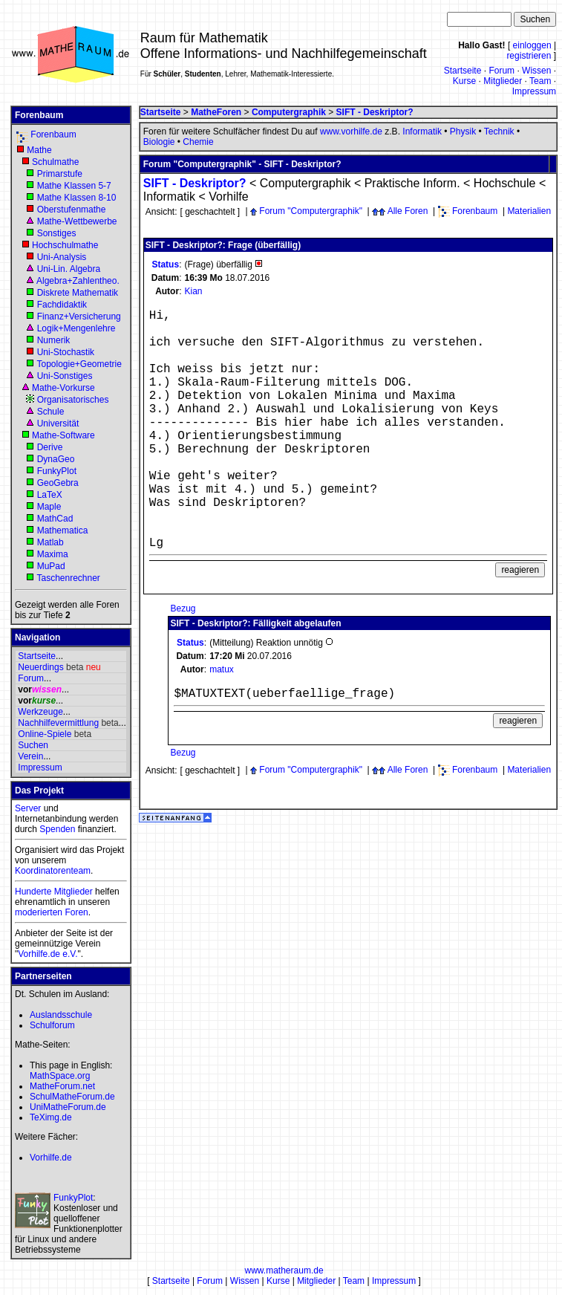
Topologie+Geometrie (78, 364)
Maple (49, 507)
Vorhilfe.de (51, 1157)
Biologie (159, 142)
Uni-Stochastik (65, 352)
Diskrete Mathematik (77, 293)
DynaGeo (56, 459)
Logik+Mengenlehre (76, 328)
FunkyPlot (56, 471)
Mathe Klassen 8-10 (77, 197)
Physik (463, 131)
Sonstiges (56, 233)
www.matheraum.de (284, 1270)
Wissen (536, 70)
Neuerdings (40, 667)
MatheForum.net (62, 1086)
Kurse (464, 81)
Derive (50, 447)
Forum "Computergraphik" (310, 211)
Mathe (39, 150)
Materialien (529, 211)
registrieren (528, 56)
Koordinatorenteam (53, 871)
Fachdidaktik (62, 304)
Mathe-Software (63, 435)
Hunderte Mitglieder (54, 891)
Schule (51, 411)
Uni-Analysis (62, 257)
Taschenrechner (67, 578)
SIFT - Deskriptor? (194, 183)
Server (28, 808)
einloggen (532, 45)
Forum (501, 70)
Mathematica (62, 530)
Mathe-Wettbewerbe (77, 221)
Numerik (54, 340)
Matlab (50, 542)
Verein (30, 756)
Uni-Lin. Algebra (68, 269)
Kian (193, 291)
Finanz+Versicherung (79, 316)
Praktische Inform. (412, 183)
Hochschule (505, 183)
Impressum (534, 91)
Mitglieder (502, 81)
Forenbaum (53, 134)
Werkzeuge (40, 712)
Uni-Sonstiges (65, 376)
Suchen (33, 745)
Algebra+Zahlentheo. (78, 281)
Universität (58, 423)
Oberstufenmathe (71, 209)
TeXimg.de (51, 1117)
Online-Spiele (44, 734)
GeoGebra (58, 483)
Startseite (463, 70)
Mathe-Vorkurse (63, 388)
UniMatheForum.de (68, 1107)
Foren (76, 912)
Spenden (57, 829)
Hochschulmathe (65, 245)
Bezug (182, 608)
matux (221, 669)
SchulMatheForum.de (72, 1096)
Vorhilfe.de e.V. (47, 954)
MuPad (51, 566)
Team (540, 81)
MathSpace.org (60, 1076)
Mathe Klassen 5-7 (74, 186)
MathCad (55, 518)
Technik (499, 131)
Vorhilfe (228, 196)
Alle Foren (408, 211)
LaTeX (49, 495)
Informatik (422, 131)
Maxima (52, 554)
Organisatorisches (73, 400)
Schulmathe (55, 162)
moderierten (38, 912)
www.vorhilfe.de (351, 131)
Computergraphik (305, 183)
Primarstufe (59, 174)
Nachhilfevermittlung (58, 723)
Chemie (198, 142)
